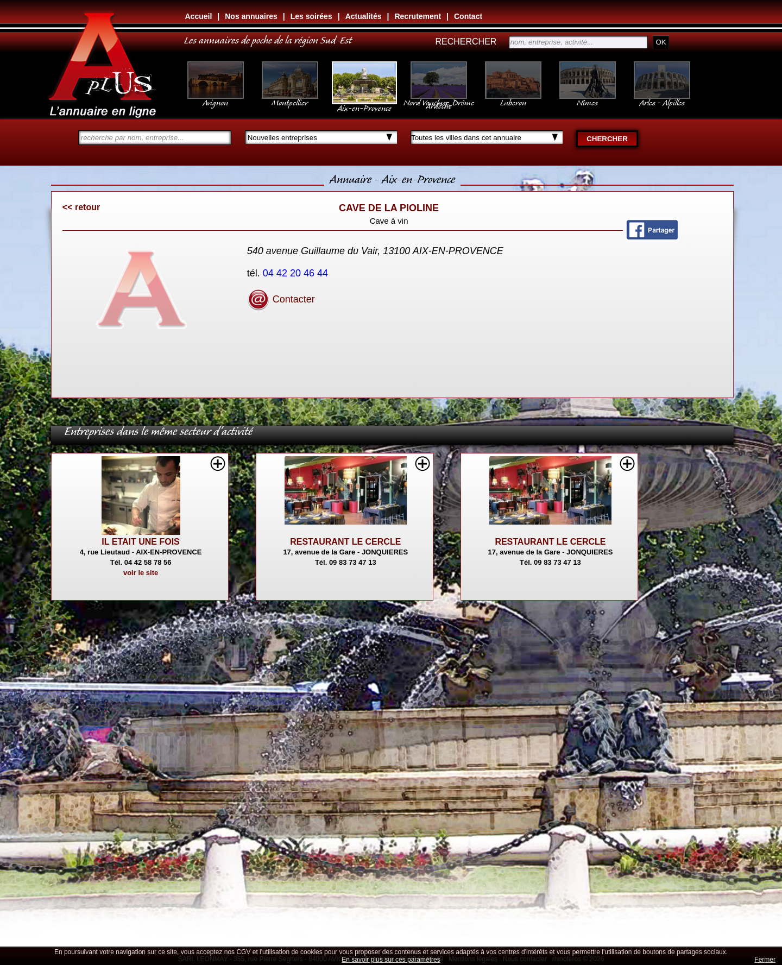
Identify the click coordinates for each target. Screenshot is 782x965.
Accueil (198, 16)
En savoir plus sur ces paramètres (391, 959)
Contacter (281, 299)
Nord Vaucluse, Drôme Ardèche (438, 98)
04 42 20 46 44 (297, 273)
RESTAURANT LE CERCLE (345, 541)
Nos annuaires (251, 16)
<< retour (81, 207)
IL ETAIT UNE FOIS (140, 541)
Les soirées (311, 16)
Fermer (764, 959)
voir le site (140, 573)
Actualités (363, 16)
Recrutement (417, 16)
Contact (468, 16)
